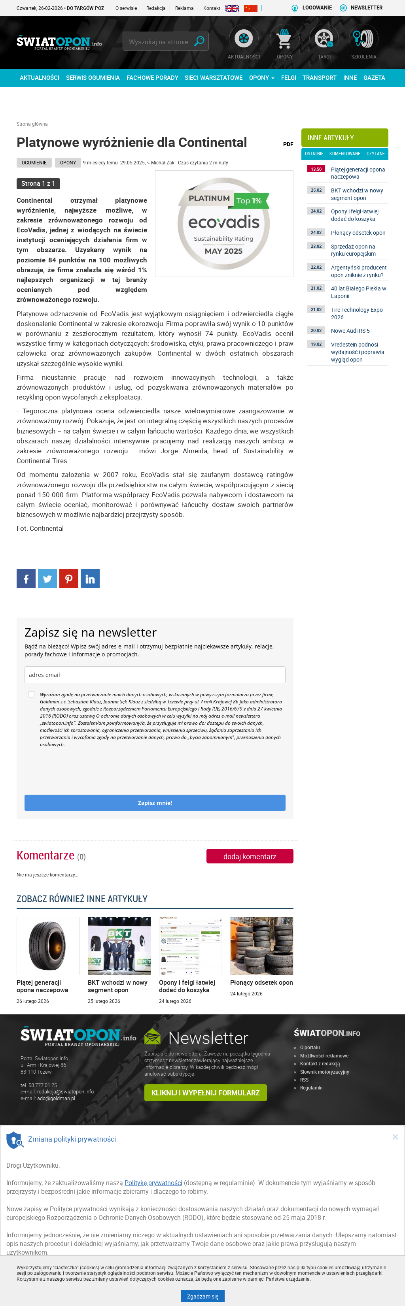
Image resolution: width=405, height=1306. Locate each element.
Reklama (184, 8)
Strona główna (32, 124)
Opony (68, 162)
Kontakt (211, 8)
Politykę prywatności (153, 1182)
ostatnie (314, 153)
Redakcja (156, 8)
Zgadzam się (206, 1296)
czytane (376, 153)
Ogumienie (34, 162)
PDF (288, 144)
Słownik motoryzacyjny (324, 1072)
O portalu (310, 1047)
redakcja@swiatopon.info (65, 1091)
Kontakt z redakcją (320, 1063)
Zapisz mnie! (155, 803)
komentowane (344, 153)
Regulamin (311, 1087)
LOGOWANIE (317, 7)
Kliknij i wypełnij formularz (205, 1092)
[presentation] (85, 771)
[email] (155, 674)
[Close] (395, 1136)
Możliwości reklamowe (324, 1055)
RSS (304, 1079)
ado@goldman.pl (56, 1098)
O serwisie (126, 8)
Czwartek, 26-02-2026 (76, 8)
